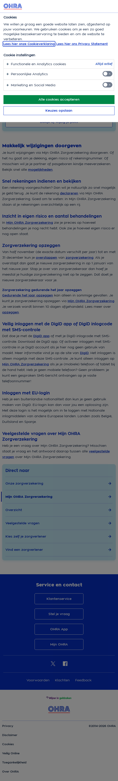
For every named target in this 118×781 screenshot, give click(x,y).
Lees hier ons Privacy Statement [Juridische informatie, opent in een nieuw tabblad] (82, 44)
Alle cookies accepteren (58, 99)
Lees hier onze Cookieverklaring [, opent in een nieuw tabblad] (29, 44)
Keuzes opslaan (58, 110)
